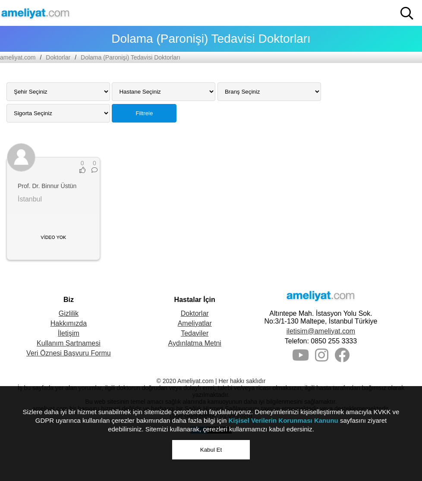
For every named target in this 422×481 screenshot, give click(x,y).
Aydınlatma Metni (194, 343)
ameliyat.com (17, 57)
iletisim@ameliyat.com (321, 331)
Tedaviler (194, 333)
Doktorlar (58, 57)
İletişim (68, 333)
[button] (406, 13)
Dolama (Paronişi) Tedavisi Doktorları (130, 57)
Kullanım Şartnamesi (69, 343)
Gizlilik (69, 313)
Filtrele (144, 113)
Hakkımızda (68, 323)
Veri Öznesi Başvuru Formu (68, 353)
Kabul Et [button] (211, 449)
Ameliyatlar (195, 323)
